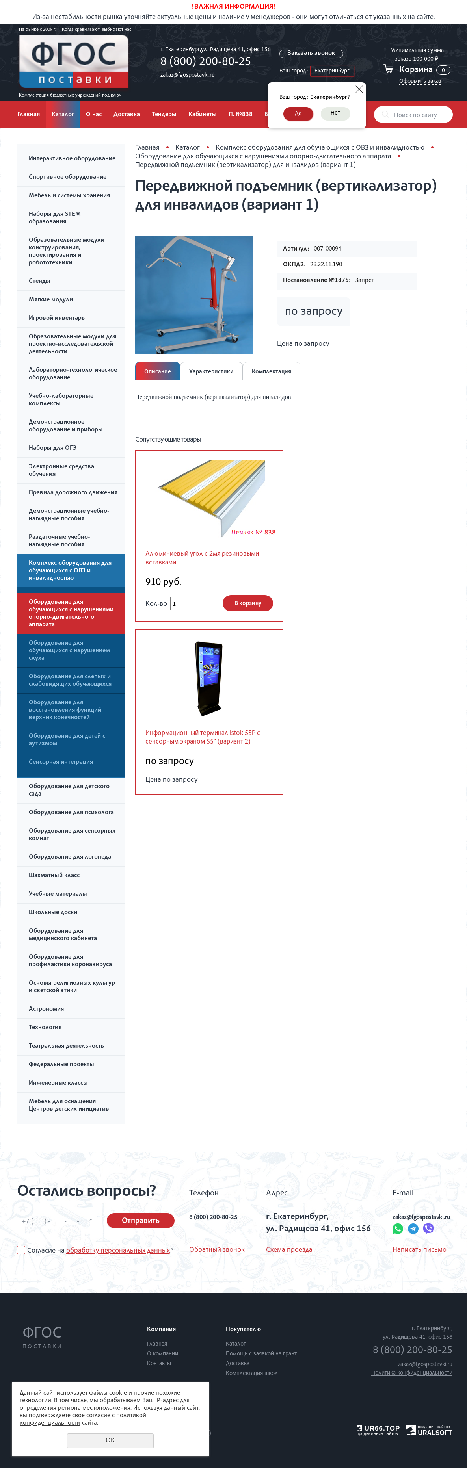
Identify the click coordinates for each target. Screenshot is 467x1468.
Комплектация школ (252, 1374)
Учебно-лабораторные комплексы (61, 400)
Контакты (159, 1364)
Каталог (63, 115)
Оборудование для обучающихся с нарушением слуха (69, 651)
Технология (45, 1028)
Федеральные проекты (61, 1065)
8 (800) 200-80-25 (203, 63)
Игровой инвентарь (57, 318)
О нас (94, 115)
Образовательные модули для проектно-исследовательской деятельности (72, 344)
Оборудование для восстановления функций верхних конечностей (65, 710)
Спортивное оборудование (67, 177)
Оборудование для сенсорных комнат (72, 835)
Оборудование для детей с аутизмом (67, 740)
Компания (161, 1330)
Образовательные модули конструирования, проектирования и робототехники (66, 252)
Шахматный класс (54, 876)
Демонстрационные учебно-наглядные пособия (69, 515)
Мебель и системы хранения (69, 196)
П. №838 (241, 115)
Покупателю (243, 1330)
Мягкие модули (51, 300)
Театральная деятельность (66, 1046)
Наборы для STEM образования (55, 218)
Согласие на (100, 1251)
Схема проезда (282, 1250)
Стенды (39, 281)
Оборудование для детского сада (69, 791)
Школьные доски (53, 913)
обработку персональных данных (118, 1251)
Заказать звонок (313, 53)
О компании (162, 1354)
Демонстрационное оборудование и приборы (66, 426)
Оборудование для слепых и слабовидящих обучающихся (70, 681)
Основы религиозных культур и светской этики (72, 987)
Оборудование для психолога (71, 813)
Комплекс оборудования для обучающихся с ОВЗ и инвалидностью (70, 571)
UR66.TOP (378, 1428)
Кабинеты (202, 115)
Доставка (126, 115)
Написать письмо (396, 1250)
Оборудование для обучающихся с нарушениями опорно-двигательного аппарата (71, 613)
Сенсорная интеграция (61, 762)
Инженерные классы (58, 1083)
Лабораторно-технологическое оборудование (73, 374)
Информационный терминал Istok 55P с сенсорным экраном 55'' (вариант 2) (206, 746)
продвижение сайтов (377, 1433)
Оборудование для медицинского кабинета (63, 935)
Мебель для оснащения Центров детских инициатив (69, 1106)
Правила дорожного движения (73, 493)
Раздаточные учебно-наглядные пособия (59, 541)
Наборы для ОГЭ (53, 448)
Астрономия (46, 1009)
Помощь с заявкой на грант (261, 1354)
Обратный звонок (217, 1250)
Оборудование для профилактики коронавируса (70, 961)
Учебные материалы (58, 894)
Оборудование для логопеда (70, 857)
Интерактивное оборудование (72, 159)
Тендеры (164, 115)
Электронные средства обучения (61, 471)
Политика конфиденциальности (411, 1373)
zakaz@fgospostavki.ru (185, 75)
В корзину (247, 606)
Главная (28, 115)
